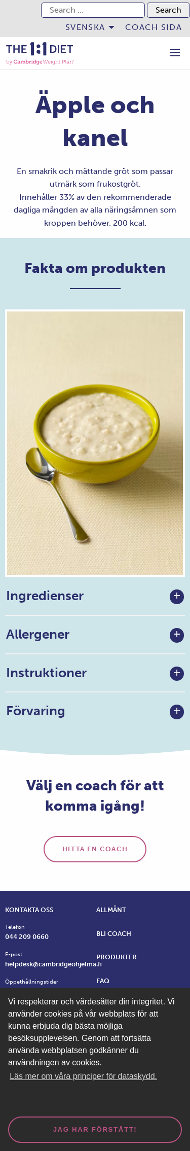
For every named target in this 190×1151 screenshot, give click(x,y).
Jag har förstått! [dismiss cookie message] (95, 1129)
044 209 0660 (27, 936)
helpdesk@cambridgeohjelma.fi (53, 964)
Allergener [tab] (37, 634)
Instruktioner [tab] (46, 673)
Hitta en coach (95, 849)
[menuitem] (87, 27)
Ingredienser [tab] (45, 596)
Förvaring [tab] (35, 711)
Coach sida (153, 27)
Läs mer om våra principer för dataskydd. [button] (83, 1076)
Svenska (85, 27)
